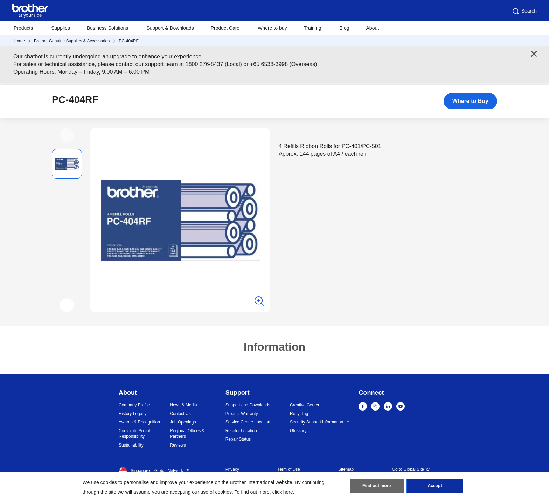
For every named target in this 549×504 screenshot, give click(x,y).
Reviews (178, 445)
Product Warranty (241, 413)
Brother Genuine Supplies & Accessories (72, 40)
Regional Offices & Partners (187, 433)
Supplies (60, 28)
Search (524, 11)
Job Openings (183, 422)
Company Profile (134, 404)
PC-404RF (129, 40)
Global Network (168, 470)
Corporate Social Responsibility (134, 433)
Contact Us (180, 413)
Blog (344, 28)
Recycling (299, 413)
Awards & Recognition (139, 422)
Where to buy (272, 28)
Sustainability (131, 445)
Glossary (298, 430)
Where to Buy (470, 101)
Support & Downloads (170, 28)
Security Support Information (316, 422)
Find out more (377, 486)
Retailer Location (241, 430)
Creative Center (304, 404)
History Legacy (132, 413)
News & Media (183, 404)
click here (282, 492)
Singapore (134, 471)
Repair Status (238, 439)
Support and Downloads (247, 404)
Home (19, 40)
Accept (435, 486)
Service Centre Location (247, 422)
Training (312, 28)
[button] (67, 135)
